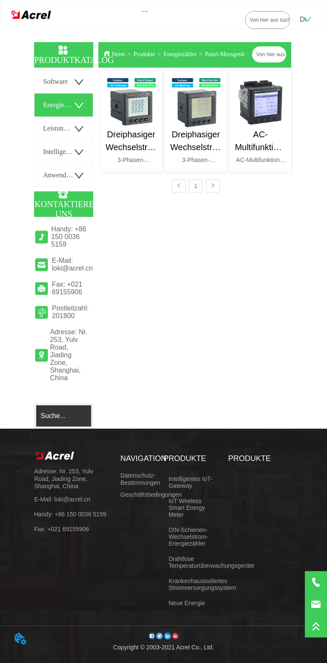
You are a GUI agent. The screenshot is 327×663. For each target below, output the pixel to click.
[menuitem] (145, 11)
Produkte (144, 54)
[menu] (145, 11)
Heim (118, 54)
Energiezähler (180, 54)
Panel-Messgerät (224, 54)
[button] (145, 11)
